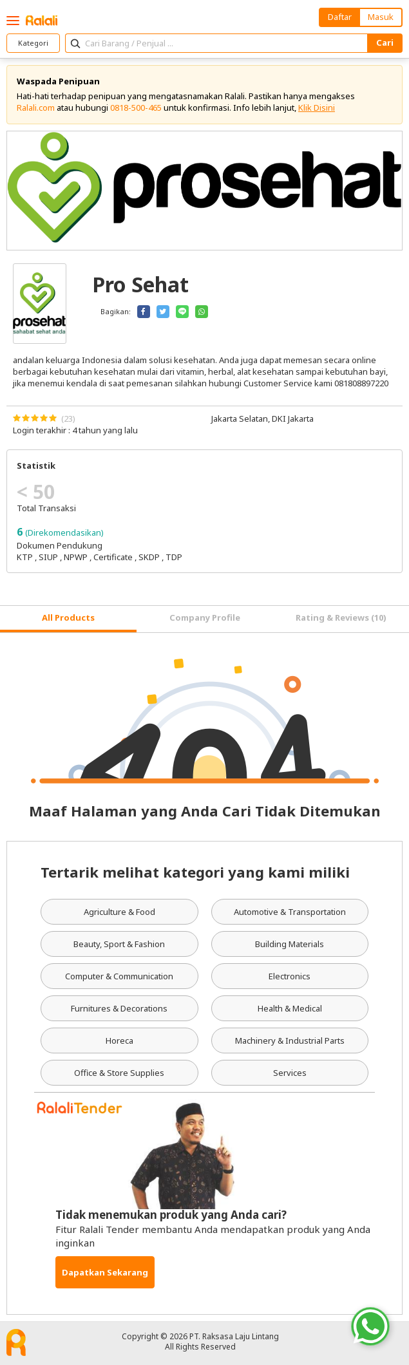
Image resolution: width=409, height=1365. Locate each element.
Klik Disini (316, 107)
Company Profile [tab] (204, 617)
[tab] (68, 619)
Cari (385, 42)
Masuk (381, 17)
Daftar (340, 17)
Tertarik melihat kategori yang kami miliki (195, 871)
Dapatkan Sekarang (105, 1272)
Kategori (33, 43)
